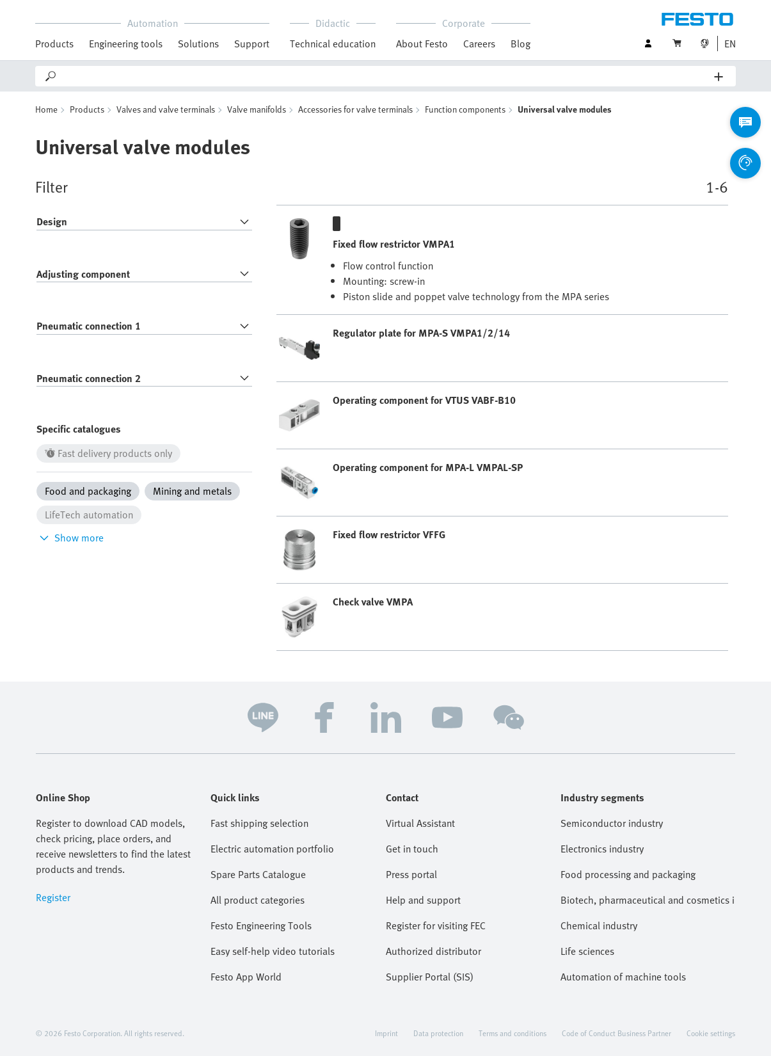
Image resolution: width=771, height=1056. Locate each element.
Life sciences (587, 951)
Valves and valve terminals (165, 109)
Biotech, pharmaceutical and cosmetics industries (647, 900)
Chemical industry (598, 925)
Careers (479, 43)
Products (54, 43)
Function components (465, 109)
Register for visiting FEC (436, 925)
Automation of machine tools (623, 976)
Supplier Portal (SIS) (429, 976)
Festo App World (246, 976)
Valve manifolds (256, 109)
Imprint (386, 1033)
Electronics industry (602, 848)
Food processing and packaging (627, 874)
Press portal (411, 874)
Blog (520, 43)
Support (251, 43)
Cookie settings (711, 1033)
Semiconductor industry (611, 823)
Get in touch (412, 848)
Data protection (438, 1033)
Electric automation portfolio (272, 848)
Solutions (198, 43)
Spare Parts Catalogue (258, 874)
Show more (70, 537)
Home (46, 109)
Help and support (423, 900)
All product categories (258, 900)
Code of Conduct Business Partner (616, 1033)
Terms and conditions (512, 1033)
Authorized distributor (433, 951)
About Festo (422, 43)
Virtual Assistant (420, 823)
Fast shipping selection (259, 823)
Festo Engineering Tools (261, 925)
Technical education (333, 43)
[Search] (386, 76)
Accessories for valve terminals (355, 109)
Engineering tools (126, 43)
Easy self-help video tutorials (273, 951)
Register (53, 897)
